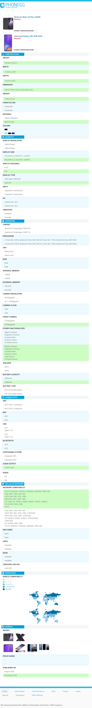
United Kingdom (38, 691)
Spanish (5, 695)
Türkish (65, 691)
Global (4, 691)
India (53, 691)
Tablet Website (37, 695)
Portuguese (20, 695)
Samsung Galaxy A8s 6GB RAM (28, 36)
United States (20, 691)
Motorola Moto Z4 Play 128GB (27, 17)
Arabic (78, 691)
